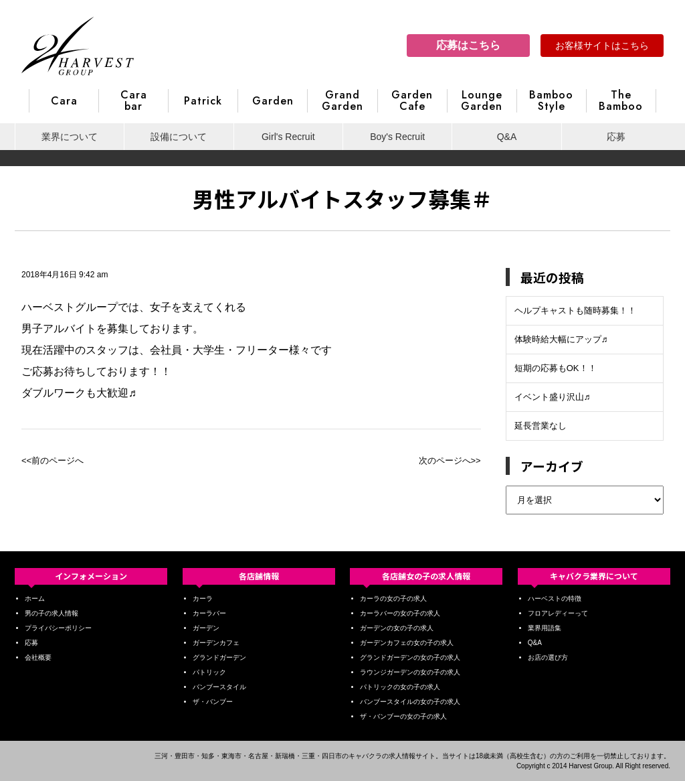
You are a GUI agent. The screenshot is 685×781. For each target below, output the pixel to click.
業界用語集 (544, 628)
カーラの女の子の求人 (393, 598)
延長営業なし (540, 426)
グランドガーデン (219, 657)
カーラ (203, 598)
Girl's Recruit (288, 136)
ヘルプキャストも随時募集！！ (575, 310)
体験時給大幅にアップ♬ (561, 339)
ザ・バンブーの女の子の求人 (403, 716)
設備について (179, 136)
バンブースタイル (219, 687)
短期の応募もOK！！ (555, 368)
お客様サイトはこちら (602, 45)
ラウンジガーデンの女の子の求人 (410, 672)
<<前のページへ (52, 460)
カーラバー (209, 613)
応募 (616, 136)
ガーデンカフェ (216, 642)
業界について (69, 136)
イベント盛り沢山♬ (552, 397)
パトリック (209, 672)
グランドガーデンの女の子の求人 (410, 657)
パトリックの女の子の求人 (400, 687)
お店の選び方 (548, 657)
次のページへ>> (450, 460)
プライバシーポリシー (58, 628)
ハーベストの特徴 (554, 598)
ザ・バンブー (213, 701)
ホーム (35, 598)
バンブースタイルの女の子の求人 (410, 701)
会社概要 (38, 657)
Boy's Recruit (397, 136)
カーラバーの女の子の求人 (400, 613)
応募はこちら (468, 45)
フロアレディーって (558, 613)
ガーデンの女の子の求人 (396, 628)
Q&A (507, 136)
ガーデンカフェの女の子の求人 (407, 642)
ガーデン (206, 628)
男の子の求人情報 (51, 613)
